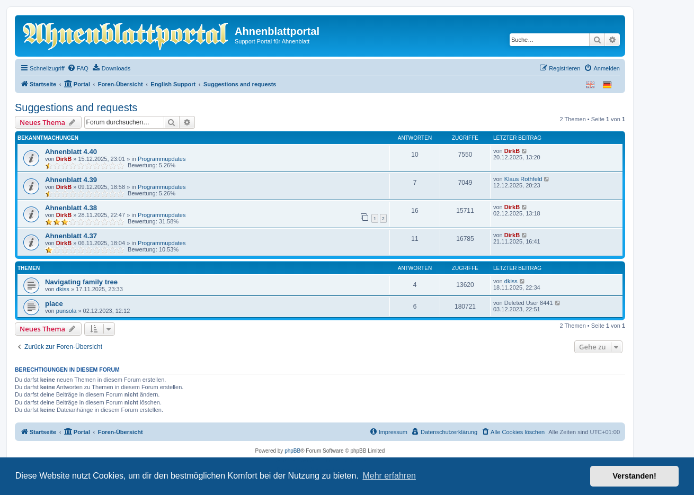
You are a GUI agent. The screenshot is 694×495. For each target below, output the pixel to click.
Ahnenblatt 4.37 (71, 236)
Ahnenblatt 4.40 (71, 152)
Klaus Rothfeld (523, 179)
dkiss (62, 289)
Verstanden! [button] (634, 476)
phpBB (292, 451)
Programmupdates (162, 159)
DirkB (64, 159)
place (54, 304)
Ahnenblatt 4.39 (71, 180)
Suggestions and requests (76, 107)
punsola (66, 311)
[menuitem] (77, 68)
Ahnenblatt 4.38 (71, 208)
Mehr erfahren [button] (389, 475)
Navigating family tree (81, 282)
